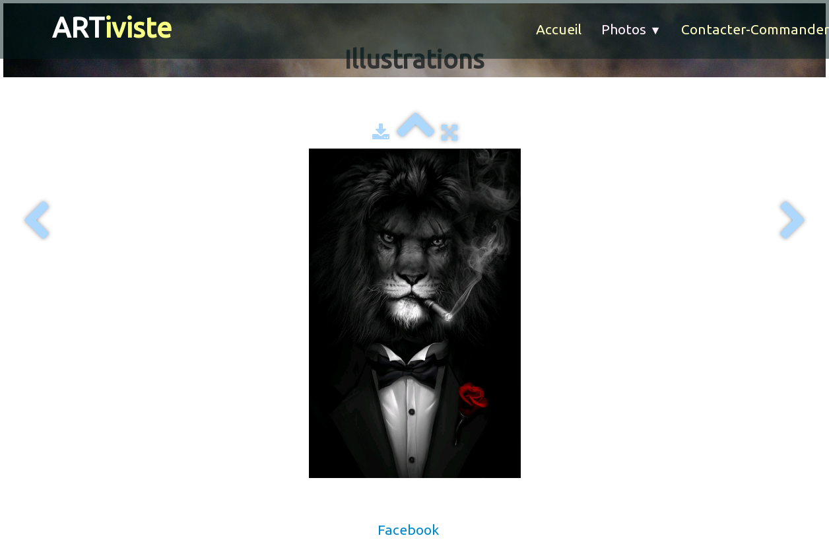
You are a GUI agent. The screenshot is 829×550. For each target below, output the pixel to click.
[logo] (96, 28)
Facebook (408, 529)
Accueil (558, 29)
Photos (631, 29)
